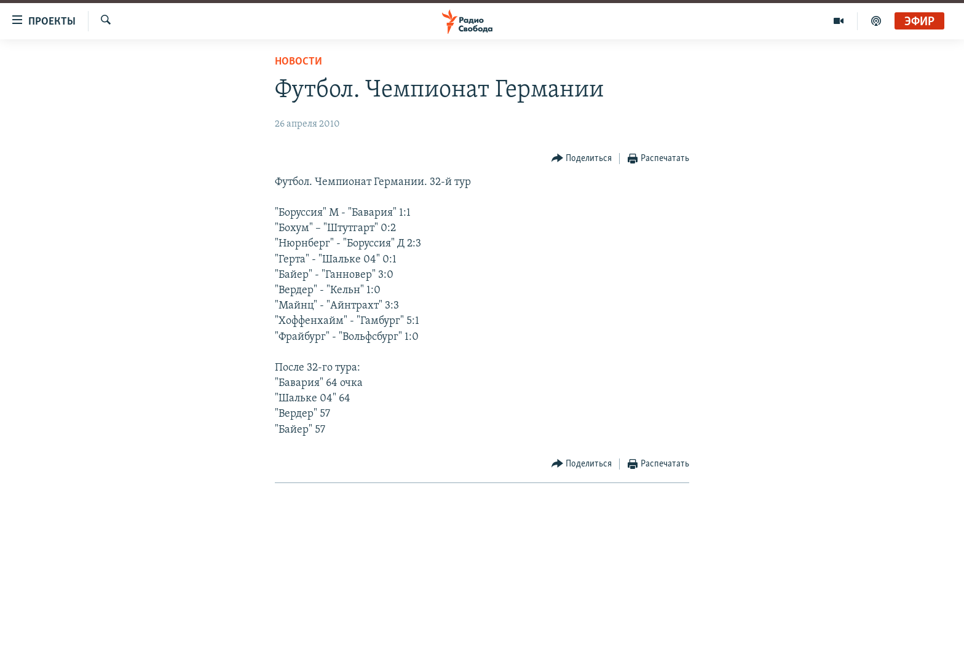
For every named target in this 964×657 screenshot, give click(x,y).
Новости (298, 62)
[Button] (581, 159)
